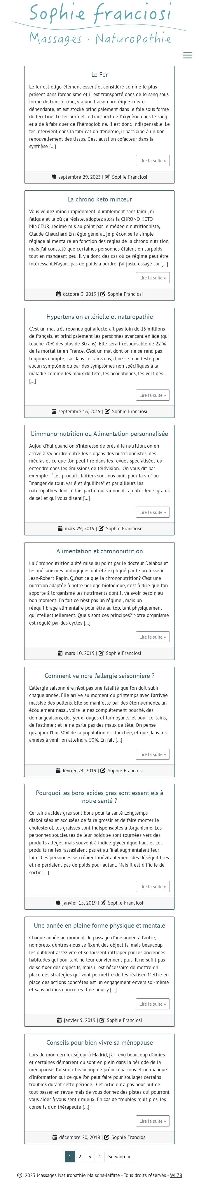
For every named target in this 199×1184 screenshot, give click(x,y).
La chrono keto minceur (99, 199)
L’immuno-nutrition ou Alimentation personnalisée (99, 433)
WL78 (176, 1175)
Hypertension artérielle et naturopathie (99, 316)
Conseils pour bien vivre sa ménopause (99, 1042)
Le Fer (99, 74)
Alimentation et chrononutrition (99, 551)
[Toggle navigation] (187, 55)
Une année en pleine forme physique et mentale (99, 925)
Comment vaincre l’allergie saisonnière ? (100, 675)
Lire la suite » (152, 161)
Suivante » (119, 1156)
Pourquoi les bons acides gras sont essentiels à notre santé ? (99, 796)
